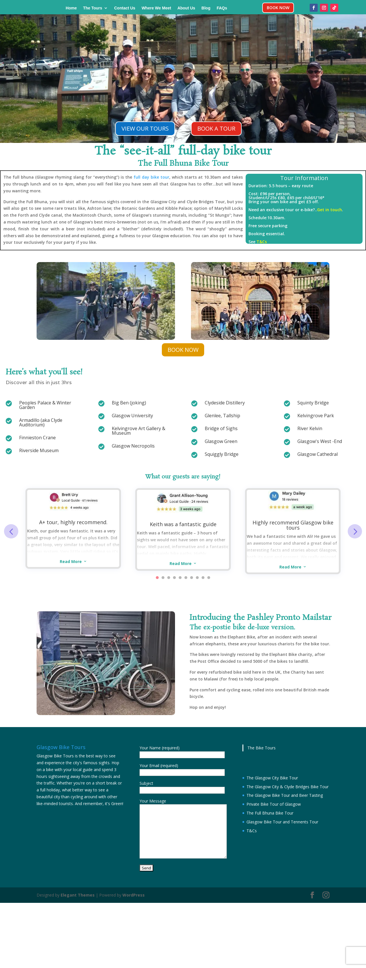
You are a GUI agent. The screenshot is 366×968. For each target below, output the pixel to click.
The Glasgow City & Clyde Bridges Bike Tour (287, 786)
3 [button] (168, 577)
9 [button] (203, 577)
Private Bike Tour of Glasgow (273, 804)
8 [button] (197, 577)
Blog (206, 8)
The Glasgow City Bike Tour (272, 778)
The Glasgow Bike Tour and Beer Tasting (284, 795)
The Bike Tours (261, 748)
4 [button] (174, 577)
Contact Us (124, 8)
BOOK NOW (278, 7)
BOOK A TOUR (216, 128)
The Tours (92, 8)
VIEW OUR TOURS (145, 128)
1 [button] (157, 577)
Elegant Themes (78, 895)
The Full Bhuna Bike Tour (269, 813)
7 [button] (191, 577)
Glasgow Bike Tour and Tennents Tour (282, 822)
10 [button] (208, 577)
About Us (186, 8)
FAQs (222, 8)
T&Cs (261, 241)
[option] (73, 528)
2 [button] (163, 577)
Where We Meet (156, 8)
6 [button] (185, 577)
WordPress (133, 895)
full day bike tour (151, 177)
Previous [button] (11, 531)
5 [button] (180, 577)
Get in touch (329, 209)
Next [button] (355, 531)
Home (71, 8)
